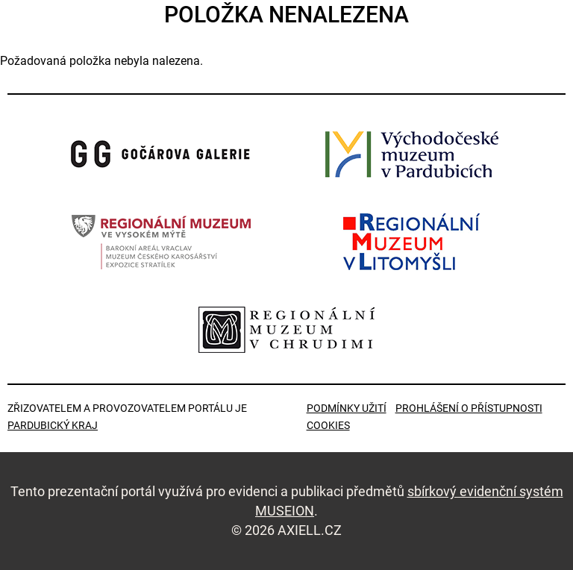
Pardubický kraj (52, 425)
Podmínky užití (346, 408)
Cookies (328, 425)
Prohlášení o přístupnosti (468, 408)
